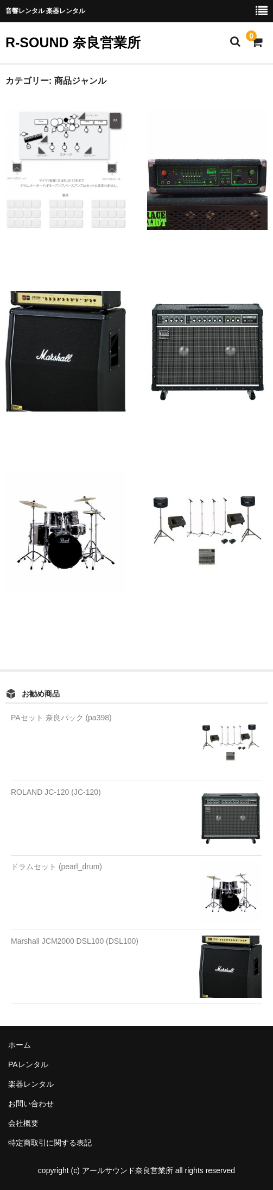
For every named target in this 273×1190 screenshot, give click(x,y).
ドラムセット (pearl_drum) (56, 866)
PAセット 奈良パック (183, 613)
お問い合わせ (31, 1103)
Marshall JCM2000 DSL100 (48, 432)
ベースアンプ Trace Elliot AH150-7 (204, 250)
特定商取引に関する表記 (50, 1142)
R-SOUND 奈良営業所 (73, 42)
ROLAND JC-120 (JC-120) (56, 792)
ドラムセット (28, 613)
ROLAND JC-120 (174, 432)
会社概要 (23, 1123)
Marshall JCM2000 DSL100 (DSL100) (74, 941)
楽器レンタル (31, 1084)
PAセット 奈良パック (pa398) (61, 717)
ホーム (19, 1045)
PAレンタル (28, 1064)
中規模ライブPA (32, 250)
